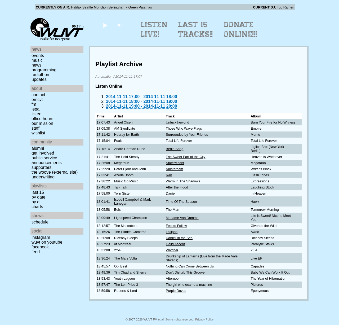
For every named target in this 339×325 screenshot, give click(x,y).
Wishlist (38, 133)
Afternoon (173, 278)
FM (34, 104)
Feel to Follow (176, 226)
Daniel (170, 193)
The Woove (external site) (55, 172)
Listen (36, 114)
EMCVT (37, 99)
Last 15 (38, 192)
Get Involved (43, 153)
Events (38, 55)
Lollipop (171, 232)
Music (37, 60)
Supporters (42, 167)
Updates (39, 79)
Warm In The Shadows (183, 181)
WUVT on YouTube (47, 242)
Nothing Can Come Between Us (190, 266)
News (36, 65)
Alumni (38, 148)
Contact (38, 95)
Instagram (41, 237)
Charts (37, 206)
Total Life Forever (179, 141)
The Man (172, 210)
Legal (36, 109)
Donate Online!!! (240, 29)
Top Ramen (285, 7)
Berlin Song (174, 149)
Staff (35, 128)
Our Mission (42, 123)
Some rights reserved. (179, 319)
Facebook (40, 247)
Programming (44, 70)
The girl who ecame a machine (189, 285)
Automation (104, 76)
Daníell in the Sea (179, 238)
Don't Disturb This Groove (185, 272)
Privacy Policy (204, 319)
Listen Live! (154, 29)
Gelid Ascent (175, 244)
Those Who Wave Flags (184, 128)
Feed (36, 251)
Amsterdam (174, 169)
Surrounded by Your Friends (187, 135)
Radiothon (40, 74)
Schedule (40, 222)
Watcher (172, 250)
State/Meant (175, 163)
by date (38, 197)
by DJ (36, 202)
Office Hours (42, 118)
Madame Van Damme (182, 218)
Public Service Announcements (47, 160)
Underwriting (43, 177)
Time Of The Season (181, 202)
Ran (169, 175)
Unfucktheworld (177, 122)
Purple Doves (176, 291)
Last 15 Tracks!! (195, 29)
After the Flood (177, 187)
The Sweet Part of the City (185, 157)
